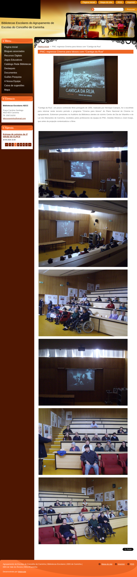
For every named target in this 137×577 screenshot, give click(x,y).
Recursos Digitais (13, 55)
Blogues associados (14, 51)
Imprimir (121, 564)
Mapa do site (106, 564)
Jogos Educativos (13, 60)
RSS (132, 564)
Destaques (9, 68)
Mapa (7, 90)
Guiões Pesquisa (12, 77)
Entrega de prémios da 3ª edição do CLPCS (15, 135)
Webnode (22, 572)
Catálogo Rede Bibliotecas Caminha (17, 64)
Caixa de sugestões (14, 85)
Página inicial (11, 47)
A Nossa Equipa (12, 81)
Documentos (10, 72)
